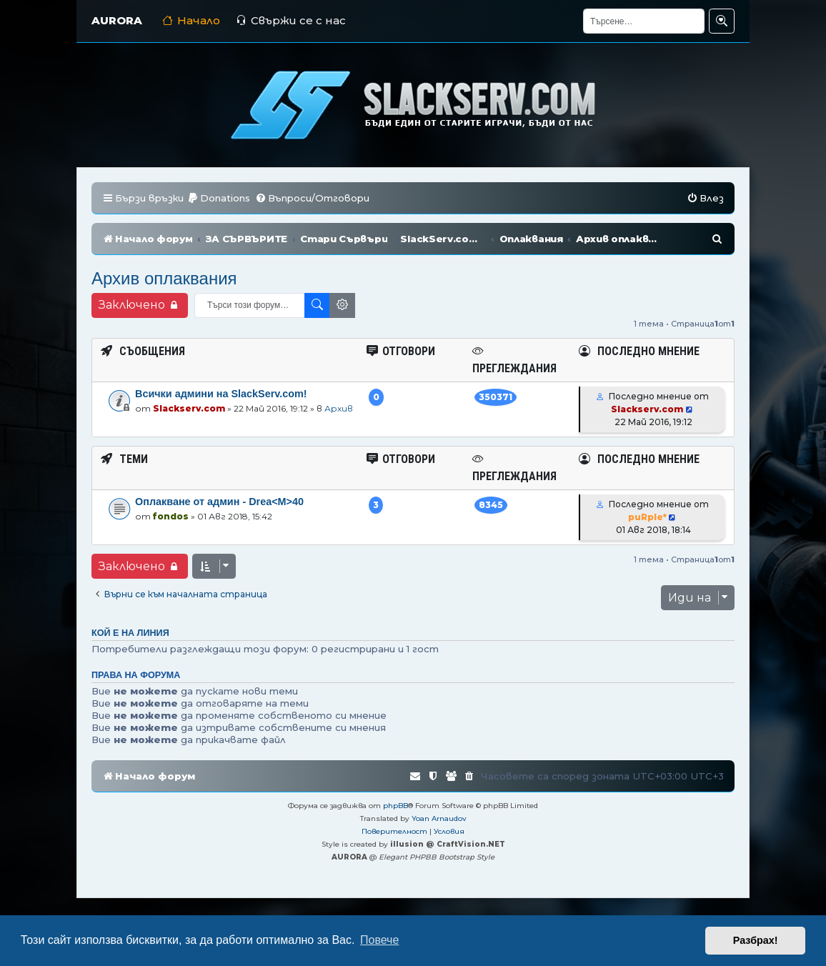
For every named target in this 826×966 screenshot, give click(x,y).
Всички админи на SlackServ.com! (221, 393)
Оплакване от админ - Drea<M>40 (219, 501)
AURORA (116, 20)
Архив (338, 408)
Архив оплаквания (164, 278)
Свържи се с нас (291, 20)
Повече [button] (379, 940)
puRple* (647, 517)
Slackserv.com (189, 408)
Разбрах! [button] (755, 940)
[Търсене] (644, 21)
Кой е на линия (130, 633)
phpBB (395, 805)
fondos (171, 516)
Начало (191, 20)
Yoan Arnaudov (439, 818)
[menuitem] (218, 198)
